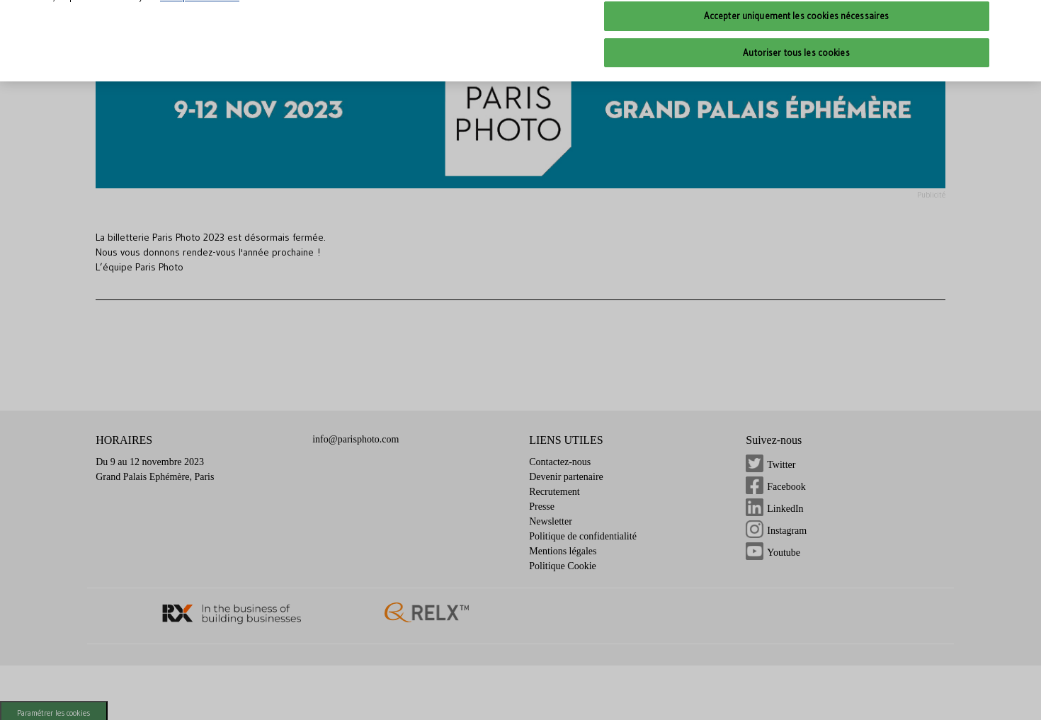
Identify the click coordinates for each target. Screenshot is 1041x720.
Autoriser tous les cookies (796, 37)
